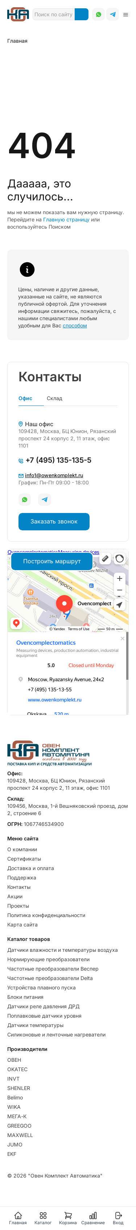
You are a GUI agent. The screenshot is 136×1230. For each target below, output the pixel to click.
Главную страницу (66, 219)
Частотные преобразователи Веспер (53, 969)
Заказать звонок (54, 521)
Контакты (18, 887)
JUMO (14, 1144)
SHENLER (18, 1088)
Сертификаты (24, 859)
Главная (18, 1218)
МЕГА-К (16, 1116)
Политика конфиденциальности (46, 915)
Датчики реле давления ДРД (43, 1006)
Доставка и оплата (30, 868)
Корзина (68, 1218)
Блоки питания (25, 997)
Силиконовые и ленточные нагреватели (56, 1034)
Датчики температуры (35, 1025)
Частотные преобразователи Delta (50, 978)
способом (75, 325)
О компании (22, 849)
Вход (118, 1218)
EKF (11, 1154)
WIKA (14, 1107)
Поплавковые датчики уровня (44, 1016)
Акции (14, 896)
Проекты (18, 906)
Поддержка (21, 877)
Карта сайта (22, 924)
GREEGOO (19, 1126)
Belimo (15, 1097)
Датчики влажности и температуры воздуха (62, 950)
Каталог (42, 1218)
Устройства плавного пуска (41, 987)
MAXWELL (20, 1135)
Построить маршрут (52, 561)
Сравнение (93, 1218)
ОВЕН (14, 1060)
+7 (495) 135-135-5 (54, 460)
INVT (13, 1079)
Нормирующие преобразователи (48, 959)
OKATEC (17, 1069)
